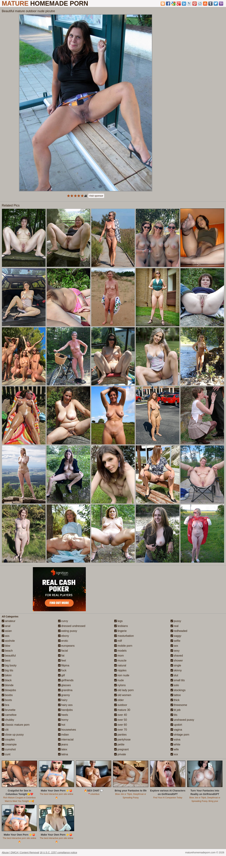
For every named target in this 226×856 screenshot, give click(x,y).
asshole (8, 640)
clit (5, 729)
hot (61, 724)
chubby (8, 719)
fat (61, 655)
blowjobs (9, 690)
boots (7, 700)
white (175, 744)
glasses (64, 685)
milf (118, 640)
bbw (6, 645)
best (6, 660)
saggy (176, 635)
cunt (6, 754)
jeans (63, 744)
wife (175, 749)
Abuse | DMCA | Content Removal (20, 852)
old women (122, 695)
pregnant (121, 749)
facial (63, 650)
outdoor (120, 704)
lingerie (120, 630)
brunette (8, 709)
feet (62, 660)
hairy (62, 700)
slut (174, 675)
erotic (63, 640)
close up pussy (13, 734)
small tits (178, 680)
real (175, 625)
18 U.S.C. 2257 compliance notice (58, 852)
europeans (66, 645)
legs (118, 621)
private (120, 754)
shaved (177, 655)
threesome (179, 704)
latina (63, 754)
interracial (66, 739)
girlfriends (66, 680)
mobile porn (123, 645)
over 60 (120, 724)
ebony (63, 635)
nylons (120, 685)
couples (8, 739)
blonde (8, 685)
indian (63, 734)
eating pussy (67, 630)
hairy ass (65, 704)
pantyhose (122, 739)
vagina (176, 729)
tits (174, 714)
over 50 (120, 719)
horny (63, 719)
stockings (178, 690)
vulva (175, 739)
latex (62, 749)
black (7, 680)
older (119, 700)
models (120, 650)
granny (64, 695)
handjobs (65, 709)
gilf (61, 675)
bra (5, 704)
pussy (176, 621)
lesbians (121, 625)
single (176, 665)
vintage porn (180, 734)
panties (120, 734)
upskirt (176, 724)
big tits (7, 670)
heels (63, 714)
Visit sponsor (96, 195)
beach (7, 650)
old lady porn (124, 690)
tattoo (176, 695)
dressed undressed (71, 625)
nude (119, 680)
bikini (6, 675)
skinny (176, 670)
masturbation (124, 635)
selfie (175, 640)
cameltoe (9, 714)
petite (119, 744)
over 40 (120, 714)
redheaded (179, 630)
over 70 (120, 729)
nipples (120, 670)
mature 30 (122, 709)
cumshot (9, 749)
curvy (63, 621)
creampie (9, 744)
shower (177, 660)
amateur (8, 621)
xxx (174, 754)
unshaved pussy (182, 719)
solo (175, 685)
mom (119, 655)
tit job (176, 709)
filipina (63, 665)
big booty (9, 665)
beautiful (9, 655)
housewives (67, 729)
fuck (62, 670)
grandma (65, 690)
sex (174, 645)
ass (5, 635)
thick (175, 700)
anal (6, 625)
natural (120, 665)
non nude (121, 675)
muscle (120, 660)
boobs (7, 695)
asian (7, 630)
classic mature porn (15, 724)
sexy (175, 650)
